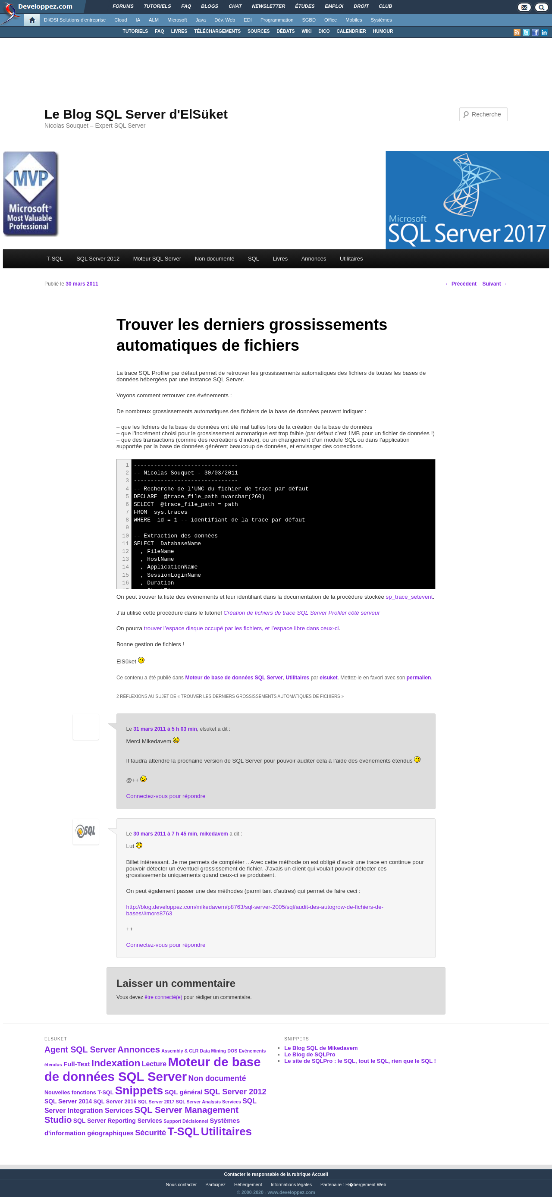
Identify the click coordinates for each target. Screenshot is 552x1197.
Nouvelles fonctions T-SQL (78, 1093)
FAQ (159, 31)
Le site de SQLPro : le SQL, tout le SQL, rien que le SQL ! (360, 1061)
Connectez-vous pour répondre (166, 796)
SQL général (184, 1092)
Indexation (116, 1062)
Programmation (276, 19)
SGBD (309, 19)
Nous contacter (181, 1184)
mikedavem (214, 834)
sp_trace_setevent (409, 597)
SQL (253, 258)
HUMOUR (383, 31)
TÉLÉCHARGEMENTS (217, 31)
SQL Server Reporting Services (117, 1120)
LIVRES (179, 31)
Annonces (313, 258)
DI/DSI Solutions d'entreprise (75, 19)
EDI (248, 19)
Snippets (139, 1090)
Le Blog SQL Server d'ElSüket (136, 114)
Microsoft (177, 19)
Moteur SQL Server (157, 258)
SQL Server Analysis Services (208, 1101)
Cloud (120, 19)
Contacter (234, 1174)
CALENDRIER (351, 31)
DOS (232, 1050)
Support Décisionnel (185, 1121)
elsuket (328, 678)
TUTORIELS (135, 31)
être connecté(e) (163, 997)
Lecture (154, 1064)
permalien (419, 678)
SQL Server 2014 (68, 1101)
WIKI (306, 31)
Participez (215, 1184)
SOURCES (259, 31)
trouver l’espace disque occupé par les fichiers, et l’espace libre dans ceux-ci (241, 628)
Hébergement (248, 1184)
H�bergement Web (365, 1184)
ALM (154, 19)
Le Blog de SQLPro (309, 1054)
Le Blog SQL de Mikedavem (321, 1048)
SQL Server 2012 (97, 258)
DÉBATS (286, 31)
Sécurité (150, 1132)
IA (138, 19)
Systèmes (381, 19)
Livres (280, 258)
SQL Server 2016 (115, 1102)
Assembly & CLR (179, 1050)
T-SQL (55, 258)
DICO (324, 31)
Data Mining (213, 1050)
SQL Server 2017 (156, 1101)
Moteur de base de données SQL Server (234, 678)
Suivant (495, 284)
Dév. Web (224, 19)
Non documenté (215, 258)
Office (330, 19)
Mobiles (353, 19)
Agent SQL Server (80, 1049)
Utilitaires (351, 258)
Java (201, 19)
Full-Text (76, 1064)
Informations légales (291, 1184)
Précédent (461, 284)
